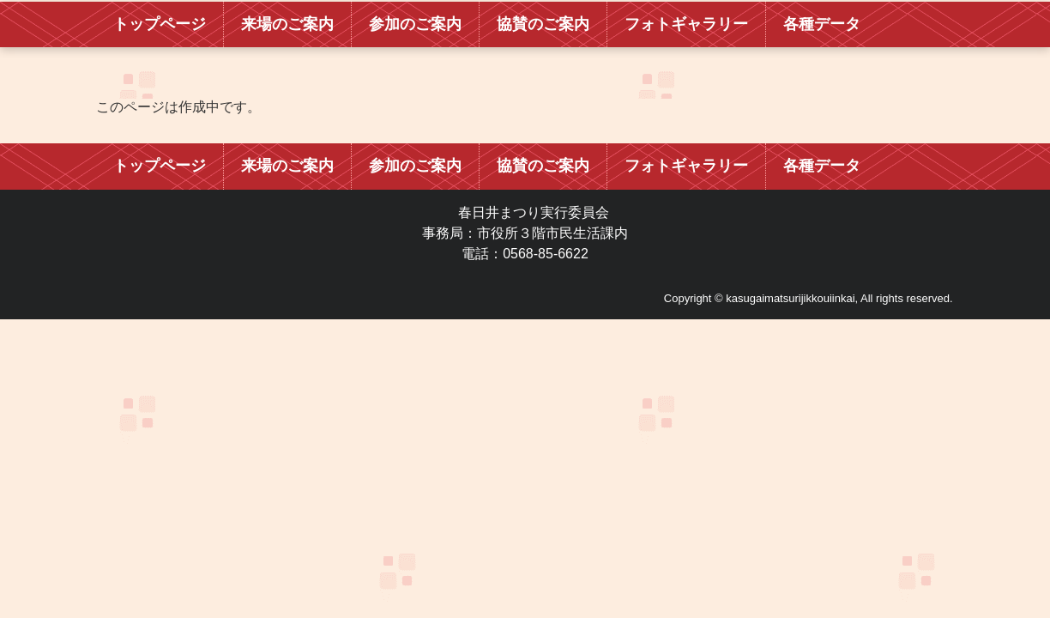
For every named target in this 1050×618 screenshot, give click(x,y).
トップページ (159, 24)
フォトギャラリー (686, 24)
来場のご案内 (287, 24)
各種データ (821, 24)
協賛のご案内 (543, 24)
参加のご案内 (415, 24)
